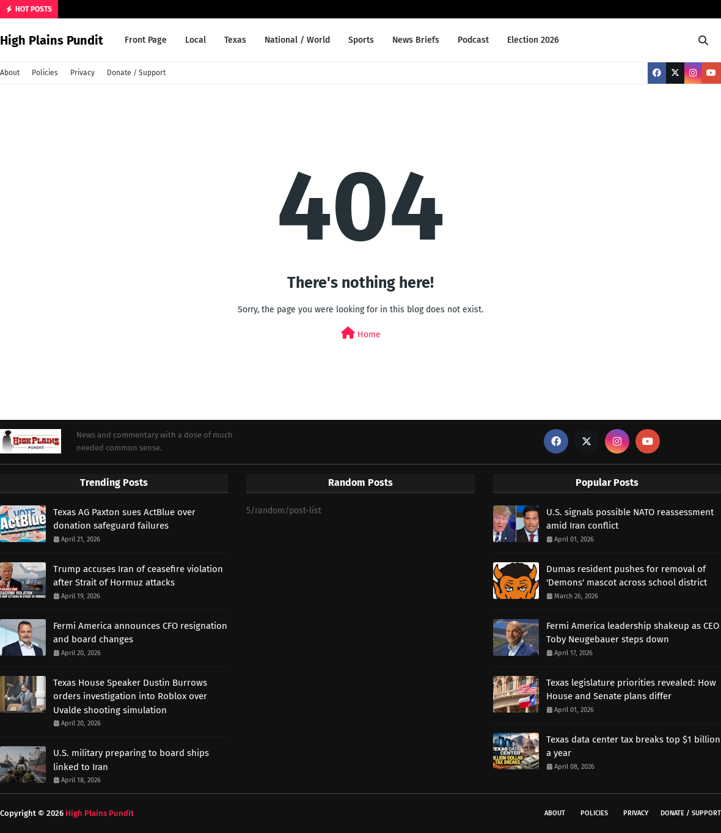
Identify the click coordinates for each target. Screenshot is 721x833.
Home (361, 333)
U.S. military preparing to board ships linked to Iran (131, 759)
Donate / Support (136, 72)
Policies (45, 72)
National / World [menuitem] (297, 40)
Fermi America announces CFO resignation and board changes (140, 632)
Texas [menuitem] (235, 40)
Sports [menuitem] (361, 40)
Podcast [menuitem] (473, 40)
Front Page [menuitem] (146, 40)
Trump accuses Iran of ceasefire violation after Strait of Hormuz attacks (138, 576)
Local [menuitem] (195, 40)
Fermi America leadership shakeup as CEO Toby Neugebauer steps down (632, 632)
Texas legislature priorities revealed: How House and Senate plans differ (631, 689)
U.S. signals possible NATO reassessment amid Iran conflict (630, 519)
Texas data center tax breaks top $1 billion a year (633, 746)
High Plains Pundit (51, 40)
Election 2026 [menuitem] (533, 40)
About (10, 72)
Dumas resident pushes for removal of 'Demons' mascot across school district (626, 576)
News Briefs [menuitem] (415, 40)
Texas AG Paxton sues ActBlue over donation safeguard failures (124, 519)
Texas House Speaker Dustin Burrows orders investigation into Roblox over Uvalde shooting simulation (130, 696)
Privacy (82, 72)
